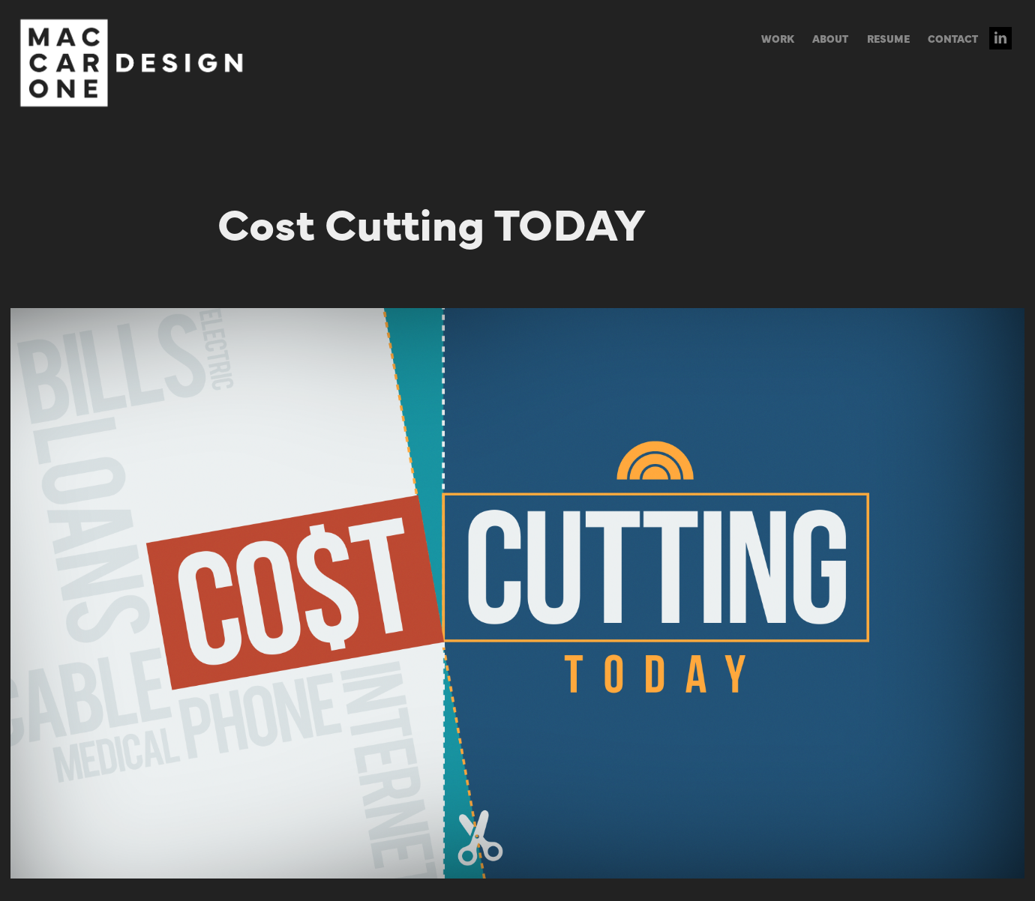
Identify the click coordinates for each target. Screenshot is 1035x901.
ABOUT (830, 38)
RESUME (888, 38)
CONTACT (953, 38)
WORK (777, 38)
